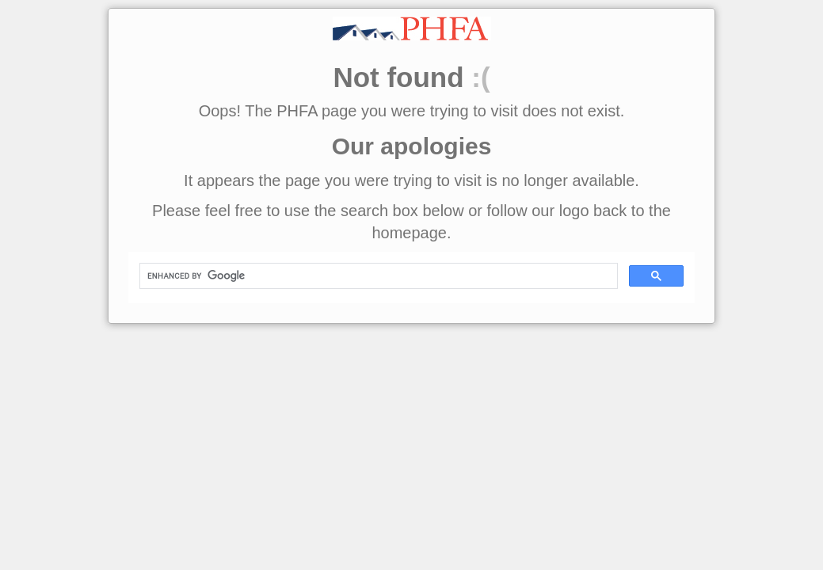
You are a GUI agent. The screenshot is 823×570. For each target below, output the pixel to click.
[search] (377, 276)
